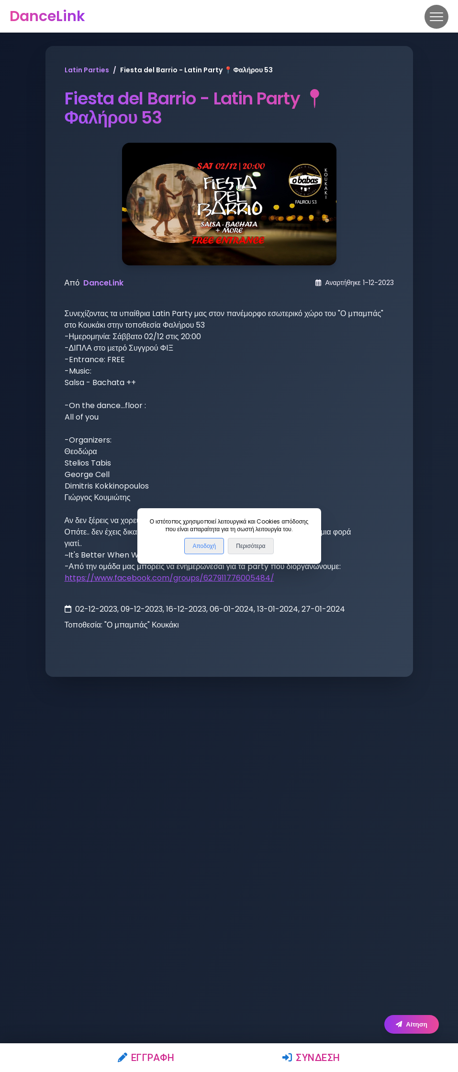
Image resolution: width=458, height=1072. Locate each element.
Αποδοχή (204, 546)
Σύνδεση (311, 1057)
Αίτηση (411, 1024)
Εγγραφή (146, 1057)
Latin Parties (87, 70)
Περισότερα (250, 546)
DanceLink (103, 282)
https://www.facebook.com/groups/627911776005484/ (169, 577)
